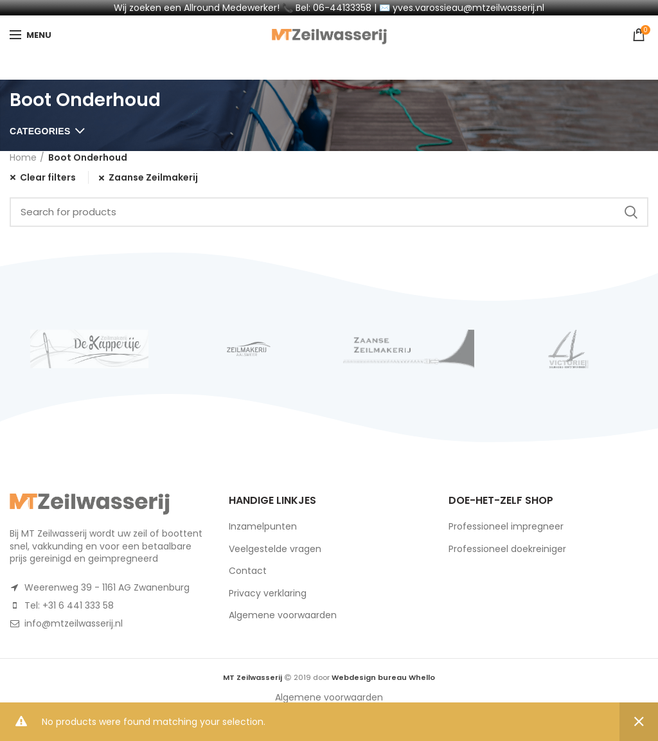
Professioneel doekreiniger (507, 548)
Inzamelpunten (263, 526)
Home (23, 157)
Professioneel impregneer (506, 526)
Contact (248, 570)
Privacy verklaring (268, 593)
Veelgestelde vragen (275, 548)
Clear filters (48, 177)
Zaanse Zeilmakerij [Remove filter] (153, 178)
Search (631, 212)
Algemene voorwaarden (283, 615)
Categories (40, 131)
